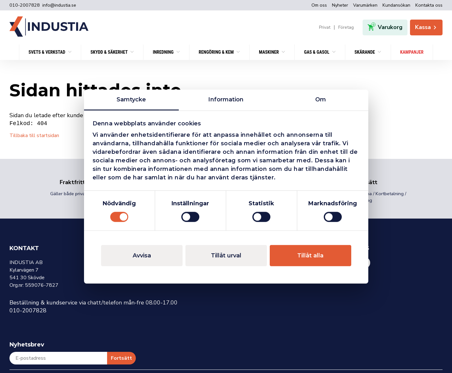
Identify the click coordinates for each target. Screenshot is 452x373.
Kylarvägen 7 (24, 270)
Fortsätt (121, 358)
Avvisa (142, 255)
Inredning (164, 52)
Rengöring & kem (217, 52)
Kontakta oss (429, 5)
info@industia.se (59, 5)
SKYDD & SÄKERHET (109, 52)
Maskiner (269, 52)
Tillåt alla (310, 255)
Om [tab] (320, 99)
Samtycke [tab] (131, 99)
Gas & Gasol (317, 52)
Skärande (365, 52)
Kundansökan (396, 5)
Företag (346, 27)
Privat (324, 27)
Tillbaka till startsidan (34, 135)
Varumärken (365, 5)
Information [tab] (226, 99)
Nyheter (340, 5)
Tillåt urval (226, 255)
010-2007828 (24, 5)
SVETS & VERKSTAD (47, 52)
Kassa (426, 27)
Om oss (319, 5)
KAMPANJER (412, 52)
